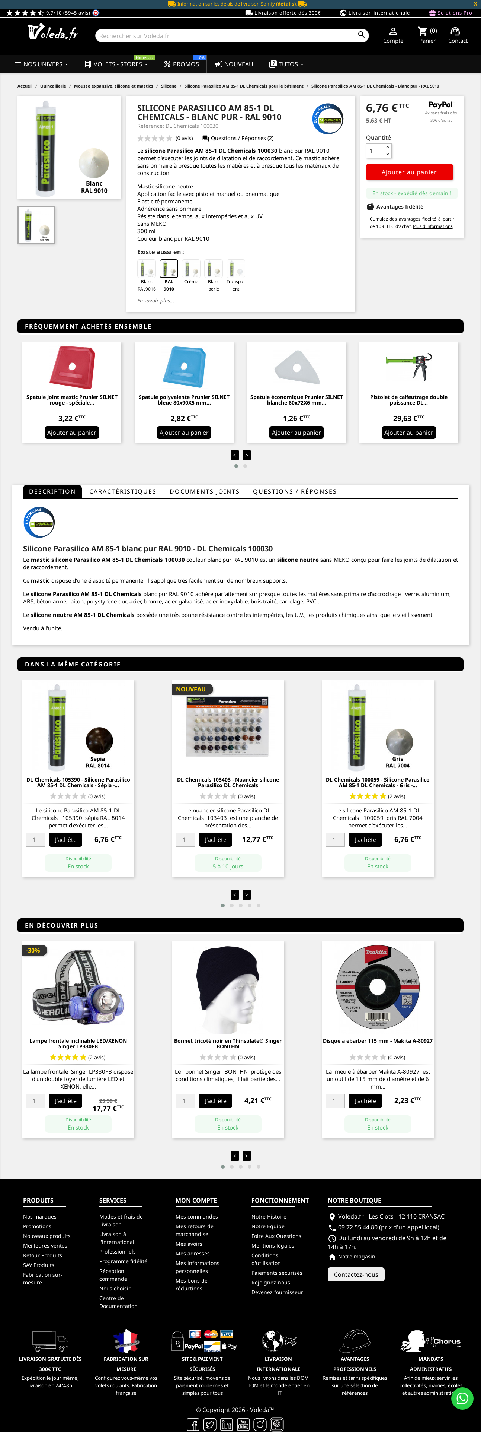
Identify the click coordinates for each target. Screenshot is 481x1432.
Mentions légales (272, 1245)
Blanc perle (213, 275)
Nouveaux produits (47, 1235)
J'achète (66, 840)
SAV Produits (38, 1264)
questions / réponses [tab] (295, 491)
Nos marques (40, 1216)
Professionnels (117, 1251)
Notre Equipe (268, 1226)
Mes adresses (193, 1253)
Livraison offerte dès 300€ (283, 13)
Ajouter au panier (409, 172)
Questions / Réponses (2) (237, 138)
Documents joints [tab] (205, 491)
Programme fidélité (123, 1261)
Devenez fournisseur (277, 1292)
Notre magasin (351, 1256)
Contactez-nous (356, 1274)
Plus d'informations (433, 226)
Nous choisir (115, 1288)
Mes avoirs (189, 1243)
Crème (191, 272)
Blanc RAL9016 (146, 275)
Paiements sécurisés (276, 1272)
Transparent (236, 275)
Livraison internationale (374, 13)
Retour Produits (42, 1255)
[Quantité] (375, 150)
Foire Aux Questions (276, 1235)
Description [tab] (52, 491)
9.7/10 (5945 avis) (53, 12)
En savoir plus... (155, 300)
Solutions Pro (450, 13)
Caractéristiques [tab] (123, 491)
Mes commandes (197, 1216)
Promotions (37, 1226)
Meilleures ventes (45, 1245)
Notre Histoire (268, 1216)
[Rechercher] (232, 35)
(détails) (286, 3)
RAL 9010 (169, 275)
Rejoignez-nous (270, 1282)
